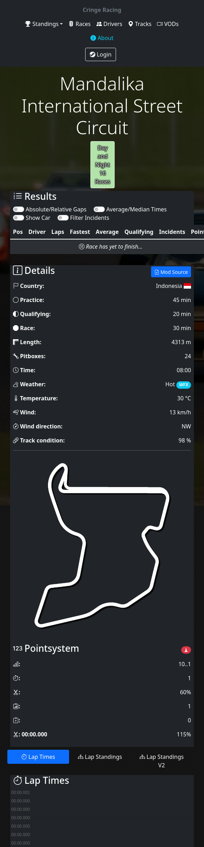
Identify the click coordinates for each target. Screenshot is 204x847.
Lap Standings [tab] (100, 757)
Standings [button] (42, 24)
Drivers (109, 24)
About (102, 38)
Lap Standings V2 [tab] (162, 761)
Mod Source (171, 272)
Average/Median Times (136, 209)
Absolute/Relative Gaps (56, 209)
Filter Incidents (89, 218)
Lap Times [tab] (38, 757)
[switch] (18, 209)
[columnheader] (18, 232)
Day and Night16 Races (102, 164)
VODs (167, 24)
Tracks (139, 24)
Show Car (38, 218)
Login (100, 54)
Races (79, 24)
